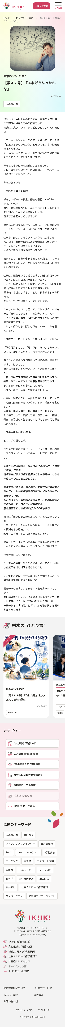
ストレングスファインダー (20, 859)
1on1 (9, 868)
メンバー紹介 (10, 994)
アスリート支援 (45, 876)
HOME (6, 18)
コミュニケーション (28, 868)
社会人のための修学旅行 (34, 903)
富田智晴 (28, 850)
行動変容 (50, 868)
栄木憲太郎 (12, 103)
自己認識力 (47, 859)
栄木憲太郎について (14, 988)
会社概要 (38, 994)
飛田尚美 (44, 894)
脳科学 (9, 894)
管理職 (60, 713)
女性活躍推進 (26, 894)
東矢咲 (27, 876)
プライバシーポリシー (25, 1010)
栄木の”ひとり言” (24, 18)
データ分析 (45, 885)
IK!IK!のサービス (43, 988)
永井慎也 (10, 903)
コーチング (12, 876)
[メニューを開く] (58, 5)
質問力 (9, 885)
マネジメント (26, 885)
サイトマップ (43, 1010)
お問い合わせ (41, 5)
